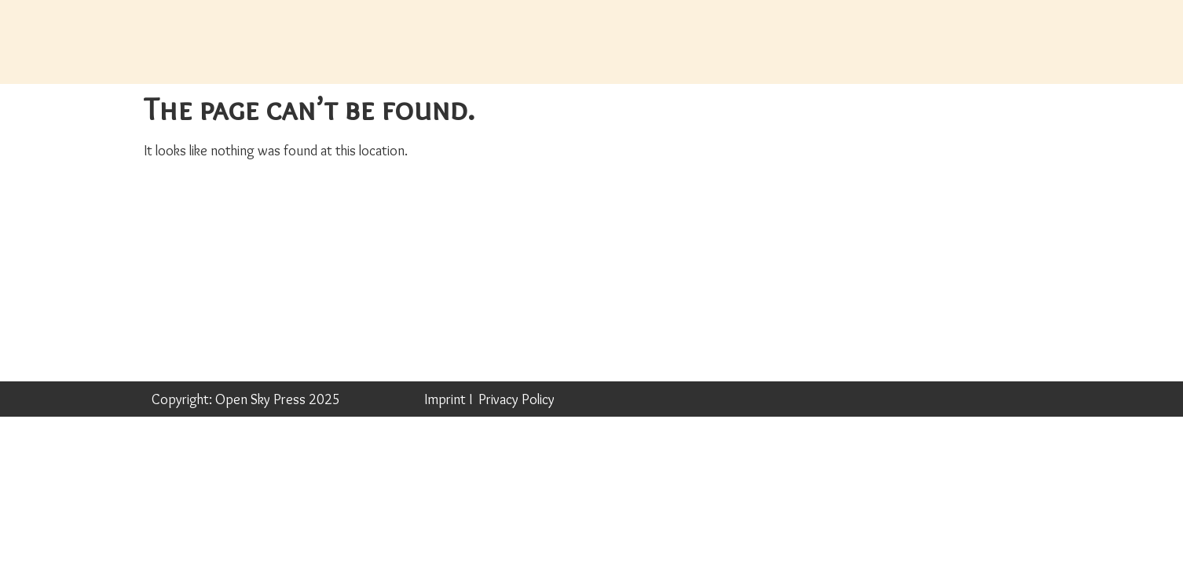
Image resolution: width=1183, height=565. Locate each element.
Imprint (445, 399)
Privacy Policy (516, 399)
